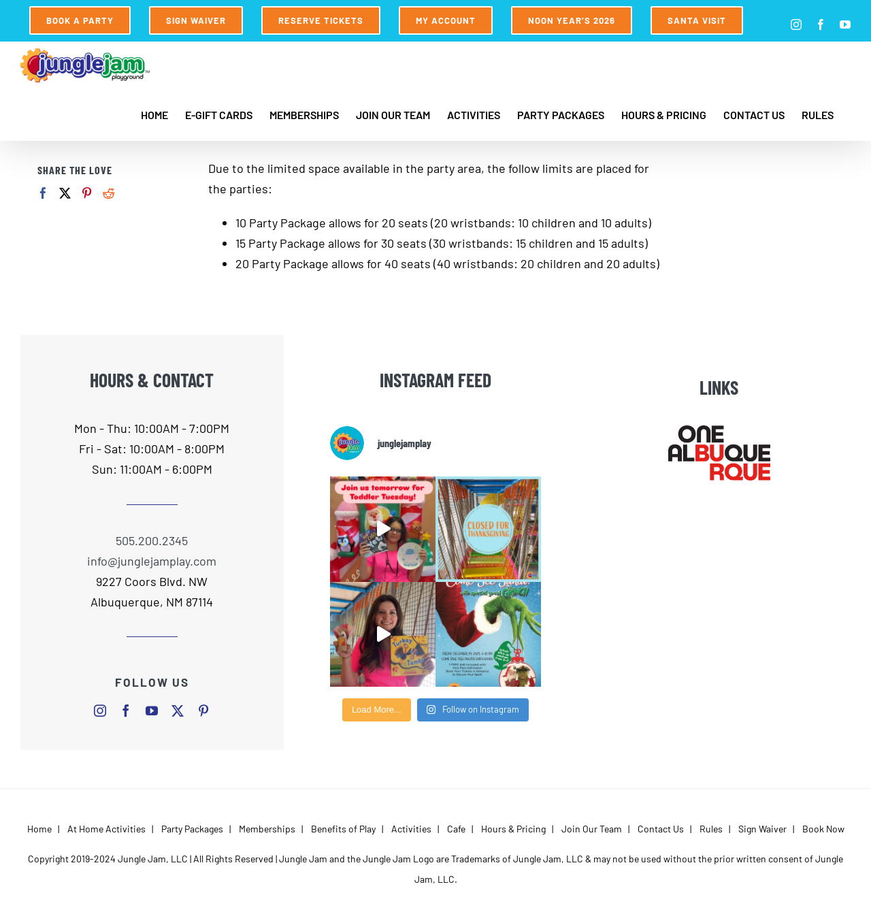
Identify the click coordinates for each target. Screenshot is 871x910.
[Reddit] (108, 193)
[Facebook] (43, 193)
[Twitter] (65, 193)
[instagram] (100, 710)
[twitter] (177, 710)
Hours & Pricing (513, 828)
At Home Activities (106, 828)
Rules (711, 828)
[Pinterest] (87, 193)
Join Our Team (591, 828)
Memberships (267, 828)
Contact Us (661, 828)
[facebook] (126, 710)
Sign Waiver (762, 828)
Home (39, 828)
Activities (411, 828)
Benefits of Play (343, 828)
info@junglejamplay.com (151, 560)
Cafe (456, 828)
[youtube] (152, 710)
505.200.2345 (152, 540)
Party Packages (192, 828)
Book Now (823, 828)
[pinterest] (203, 710)
